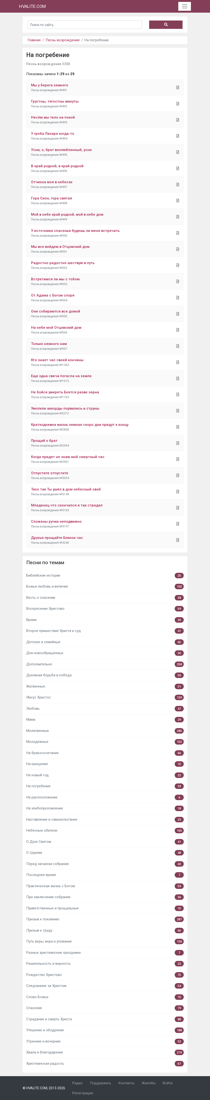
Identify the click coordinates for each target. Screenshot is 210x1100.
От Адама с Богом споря (52, 295)
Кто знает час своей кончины (57, 360)
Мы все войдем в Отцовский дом (60, 247)
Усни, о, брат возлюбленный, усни (61, 150)
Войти (168, 1083)
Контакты (126, 1083)
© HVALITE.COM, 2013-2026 (44, 1088)
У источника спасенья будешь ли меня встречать (75, 231)
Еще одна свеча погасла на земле (61, 376)
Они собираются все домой (55, 311)
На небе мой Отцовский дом (56, 327)
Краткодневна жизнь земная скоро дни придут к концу (79, 424)
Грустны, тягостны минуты (55, 101)
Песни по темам (45, 562)
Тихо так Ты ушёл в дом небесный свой (66, 489)
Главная (34, 40)
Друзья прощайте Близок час (57, 538)
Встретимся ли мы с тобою (55, 279)
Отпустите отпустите (49, 473)
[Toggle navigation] (184, 6)
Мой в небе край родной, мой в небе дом (67, 214)
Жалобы (149, 1083)
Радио (77, 1083)
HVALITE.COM (32, 6)
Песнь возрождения (62, 40)
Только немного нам (49, 344)
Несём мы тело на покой (53, 117)
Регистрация (82, 1093)
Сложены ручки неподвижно (56, 521)
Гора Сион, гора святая (51, 198)
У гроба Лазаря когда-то (52, 133)
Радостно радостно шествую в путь (62, 263)
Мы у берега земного (49, 85)
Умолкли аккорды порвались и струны (65, 408)
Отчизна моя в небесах (52, 182)
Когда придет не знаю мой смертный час (68, 457)
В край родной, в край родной (57, 166)
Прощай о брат (44, 440)
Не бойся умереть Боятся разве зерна (65, 392)
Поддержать (100, 1083)
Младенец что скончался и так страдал (67, 505)
